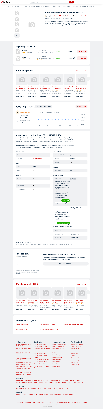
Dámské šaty (74, 362)
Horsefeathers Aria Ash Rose (23, 362)
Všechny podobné (81, 70)
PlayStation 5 (54, 380)
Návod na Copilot (32, 394)
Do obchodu (82, 51)
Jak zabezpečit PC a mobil (61, 388)
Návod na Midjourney (55, 394)
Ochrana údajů (50, 402)
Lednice (18, 382)
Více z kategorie (82, 284)
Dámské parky (56, 355)
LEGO (47, 380)
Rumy (35, 382)
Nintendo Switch (63, 380)
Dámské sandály (75, 348)
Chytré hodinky (20, 380)
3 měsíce (39, 106)
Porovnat (68, 16)
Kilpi (34, 155)
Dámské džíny (74, 355)
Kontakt (48, 404)
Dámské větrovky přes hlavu (41, 359)
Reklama (85, 402)
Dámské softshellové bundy (59, 344)
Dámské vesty (56, 366)
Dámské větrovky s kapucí (22, 324)
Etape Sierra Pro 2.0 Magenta (23, 374)
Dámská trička (74, 353)
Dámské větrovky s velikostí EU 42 (49, 329)
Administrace (41, 402)
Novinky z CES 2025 (21, 394)
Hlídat (75, 16)
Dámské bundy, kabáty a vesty (52, 6)
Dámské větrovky (76, 6)
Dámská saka (56, 361)
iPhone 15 (41, 380)
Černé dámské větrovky (22, 329)
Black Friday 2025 (78, 382)
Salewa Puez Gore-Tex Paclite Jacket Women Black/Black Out (24, 368)
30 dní (32, 106)
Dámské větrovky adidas (40, 346)
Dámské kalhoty (75, 357)
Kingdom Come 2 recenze (45, 388)
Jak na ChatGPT (43, 394)
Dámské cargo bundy (58, 348)
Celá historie (47, 106)
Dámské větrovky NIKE (40, 344)
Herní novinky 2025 (21, 388)
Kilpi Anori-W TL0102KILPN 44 (24, 356)
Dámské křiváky (56, 359)
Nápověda (28, 402)
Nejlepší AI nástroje (68, 394)
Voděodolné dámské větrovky (47, 324)
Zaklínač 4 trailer (32, 388)
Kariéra (55, 404)
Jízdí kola (57, 382)
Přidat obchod (19, 402)
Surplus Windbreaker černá (23, 364)
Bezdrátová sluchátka (31, 380)
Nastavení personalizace (63, 402)
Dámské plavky (75, 364)
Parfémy (41, 382)
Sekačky (51, 382)
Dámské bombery (57, 357)
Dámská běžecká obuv (77, 344)
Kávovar (78, 380)
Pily (46, 382)
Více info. (24, 273)
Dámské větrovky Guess (40, 353)
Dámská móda (28, 6)
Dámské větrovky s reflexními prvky (73, 324)
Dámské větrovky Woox (40, 351)
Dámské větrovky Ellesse (40, 364)
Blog (34, 402)
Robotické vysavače (27, 382)
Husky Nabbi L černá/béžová (23, 372)
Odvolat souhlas (76, 402)
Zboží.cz (9, 6)
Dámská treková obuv (76, 346)
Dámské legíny (75, 360)
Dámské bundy (66, 6)
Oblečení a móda (17, 6)
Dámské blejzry (56, 364)
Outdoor (64, 382)
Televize (72, 380)
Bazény (70, 382)
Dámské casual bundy (58, 346)
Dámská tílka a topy (76, 351)
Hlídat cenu (81, 106)
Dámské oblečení (37, 6)
